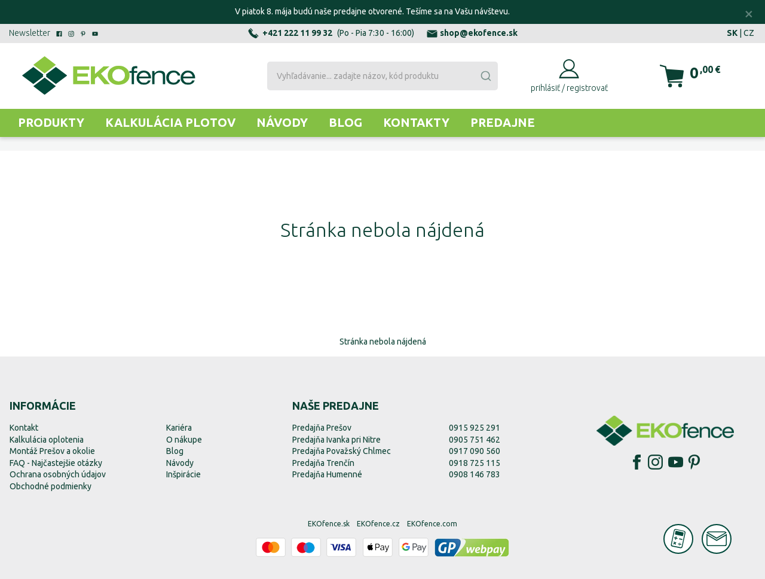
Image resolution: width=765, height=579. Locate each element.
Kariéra (179, 427)
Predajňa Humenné (327, 474)
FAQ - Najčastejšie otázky (56, 463)
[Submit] (485, 76)
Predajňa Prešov (321, 427)
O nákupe (184, 439)
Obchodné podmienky (50, 486)
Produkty (51, 122)
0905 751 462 (474, 439)
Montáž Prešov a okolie (52, 451)
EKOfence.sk (329, 524)
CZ (748, 33)
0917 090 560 (474, 451)
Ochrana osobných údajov (58, 474)
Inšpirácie (183, 474)
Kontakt (24, 427)
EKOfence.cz (378, 524)
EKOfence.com (432, 524)
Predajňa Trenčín (323, 463)
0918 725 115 (474, 463)
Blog (345, 122)
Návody (282, 122)
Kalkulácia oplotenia (47, 439)
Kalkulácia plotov (170, 122)
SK (732, 33)
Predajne (502, 122)
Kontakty (416, 122)
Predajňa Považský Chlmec (341, 451)
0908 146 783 (474, 474)
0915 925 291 (474, 427)
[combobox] (382, 76)
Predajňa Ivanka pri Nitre (336, 439)
